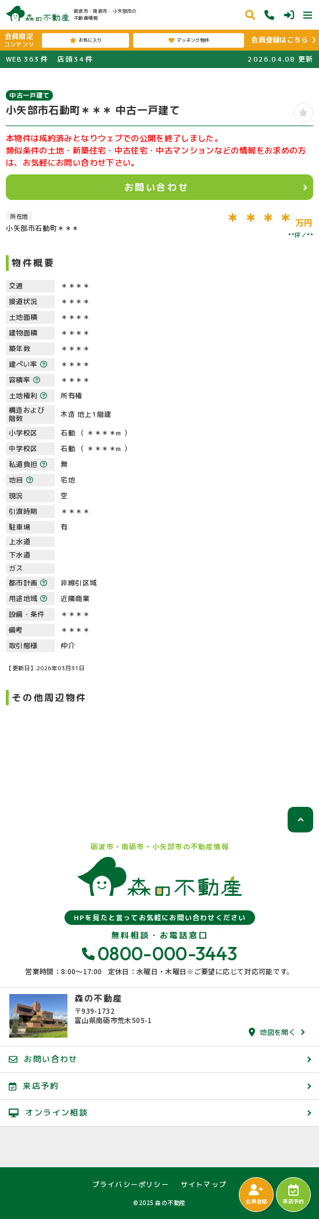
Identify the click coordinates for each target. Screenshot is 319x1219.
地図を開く (272, 1032)
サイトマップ (204, 1184)
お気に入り (86, 40)
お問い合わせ (156, 187)
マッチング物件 (189, 40)
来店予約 (293, 1194)
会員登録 (256, 1194)
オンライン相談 (48, 1112)
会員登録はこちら (279, 40)
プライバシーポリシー (130, 1184)
